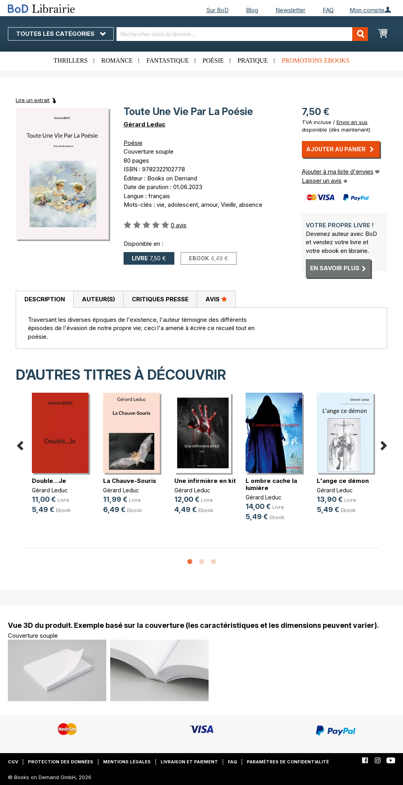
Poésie (213, 60)
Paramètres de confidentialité (288, 762)
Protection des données (60, 762)
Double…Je (49, 480)
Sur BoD (217, 10)
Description (44, 299)
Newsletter (290, 10)
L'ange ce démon (343, 480)
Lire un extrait (33, 100)
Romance (117, 60)
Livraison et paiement (189, 762)
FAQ (328, 10)
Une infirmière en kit (205, 480)
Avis (216, 299)
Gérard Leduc (144, 124)
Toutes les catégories (60, 33)
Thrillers (70, 60)
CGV (13, 762)
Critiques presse (160, 299)
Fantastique (167, 60)
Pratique (253, 60)
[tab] (44, 299)
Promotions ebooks (315, 60)
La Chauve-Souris (129, 480)
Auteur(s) (98, 299)
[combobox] (242, 34)
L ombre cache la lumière (271, 484)
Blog (252, 10)
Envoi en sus (352, 122)
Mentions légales (127, 762)
